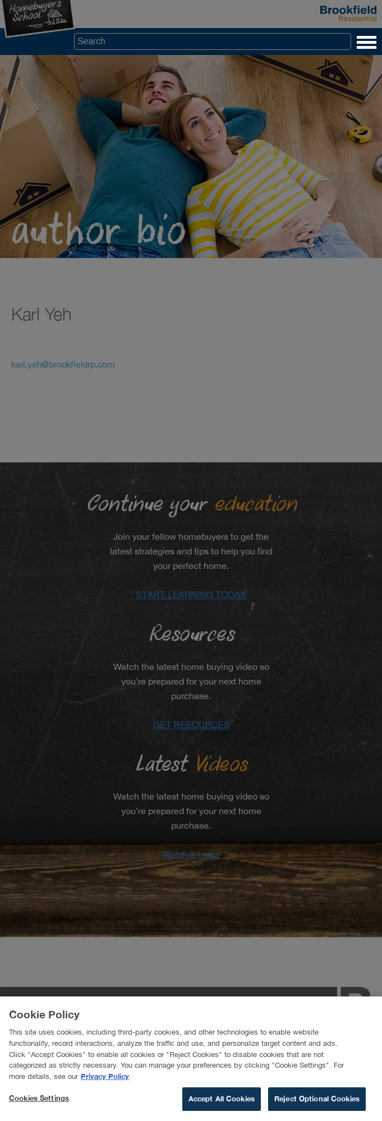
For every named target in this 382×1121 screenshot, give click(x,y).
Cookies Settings (39, 1101)
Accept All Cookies (221, 1102)
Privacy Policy (105, 1079)
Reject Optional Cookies (317, 1102)
